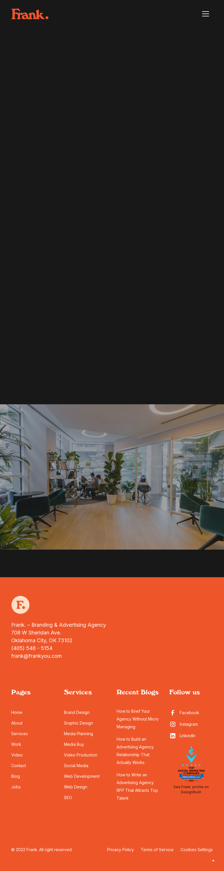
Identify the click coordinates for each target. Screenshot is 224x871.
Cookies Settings (197, 849)
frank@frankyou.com (36, 656)
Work (16, 744)
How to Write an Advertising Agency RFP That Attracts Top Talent (137, 786)
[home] (30, 13)
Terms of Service (157, 849)
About (16, 723)
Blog (15, 776)
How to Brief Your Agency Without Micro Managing (138, 719)
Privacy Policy (120, 849)
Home (16, 712)
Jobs (16, 786)
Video (17, 754)
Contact (18, 765)
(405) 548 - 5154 (31, 648)
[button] (205, 14)
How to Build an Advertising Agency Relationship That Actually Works (135, 751)
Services (19, 733)
